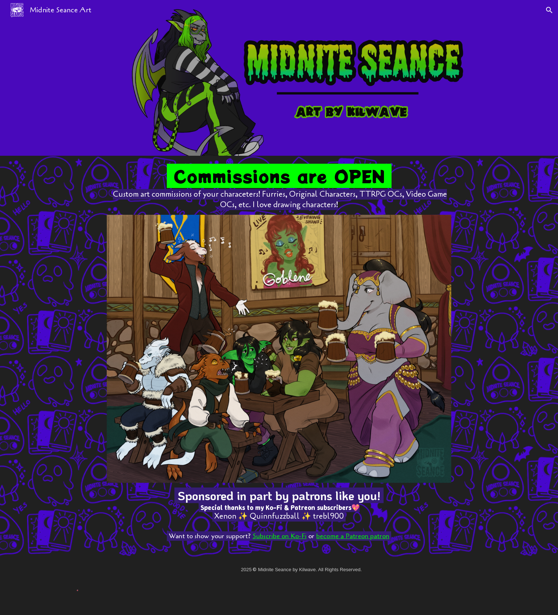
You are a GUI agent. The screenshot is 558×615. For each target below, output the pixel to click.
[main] (279, 188)
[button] (549, 10)
